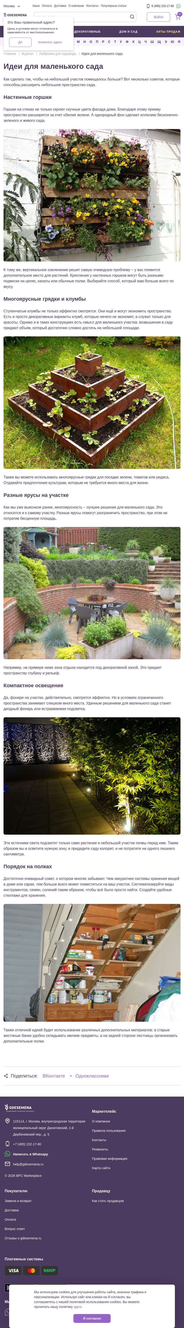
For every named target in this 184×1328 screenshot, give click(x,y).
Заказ (36, 5)
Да (20, 42)
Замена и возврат (18, 1201)
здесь (78, 1307)
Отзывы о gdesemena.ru (23, 1238)
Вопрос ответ (15, 1229)
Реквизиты (100, 1149)
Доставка (60, 5)
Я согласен (92, 1318)
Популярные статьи (113, 5)
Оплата (47, 5)
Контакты (92, 5)
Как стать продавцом (108, 1201)
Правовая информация (109, 1159)
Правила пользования (109, 1131)
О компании (76, 5)
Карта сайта (101, 1168)
